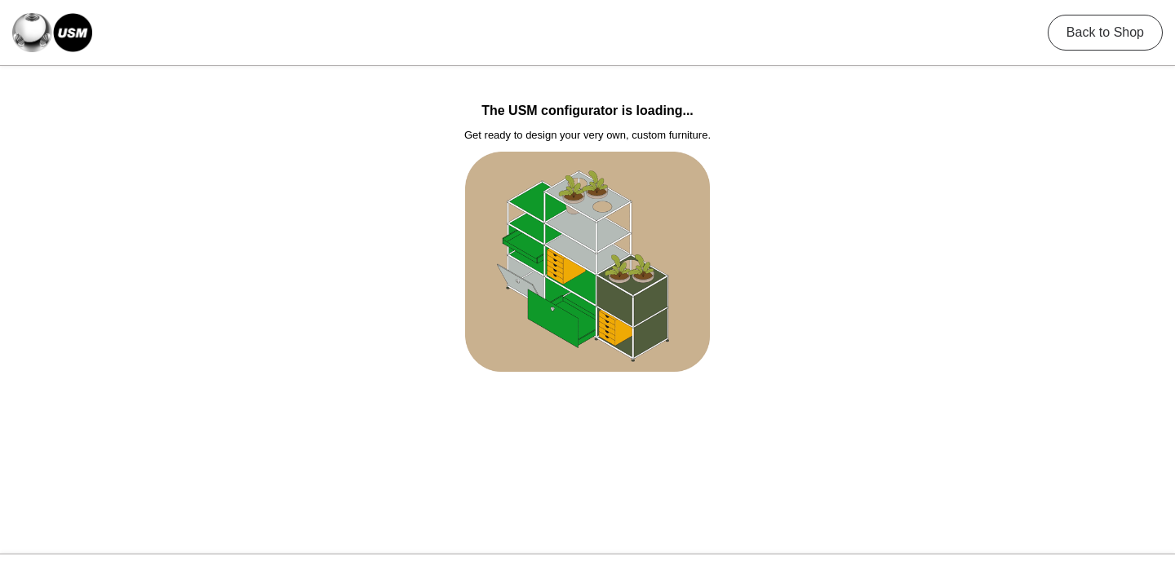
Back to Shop (1105, 32)
